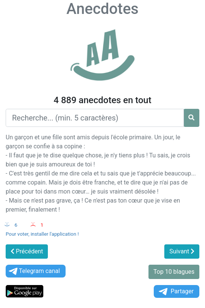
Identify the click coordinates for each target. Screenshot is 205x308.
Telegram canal (34, 271)
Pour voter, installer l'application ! (42, 234)
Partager (176, 292)
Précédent (27, 251)
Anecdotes (102, 9)
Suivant (181, 251)
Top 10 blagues (173, 271)
